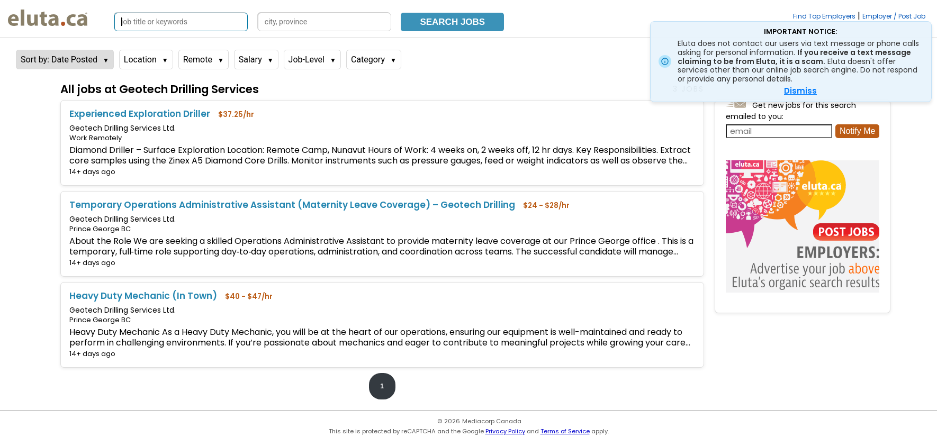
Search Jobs (452, 22)
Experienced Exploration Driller (139, 113)
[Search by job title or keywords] (181, 22)
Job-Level (307, 59)
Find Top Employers (824, 16)
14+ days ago (92, 172)
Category (368, 59)
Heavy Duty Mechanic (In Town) (143, 295)
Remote (197, 59)
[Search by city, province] (324, 22)
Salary (250, 59)
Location (140, 59)
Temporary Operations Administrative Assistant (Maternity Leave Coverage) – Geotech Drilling (292, 204)
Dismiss (800, 90)
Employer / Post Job (893, 16)
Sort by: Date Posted (59, 59)
